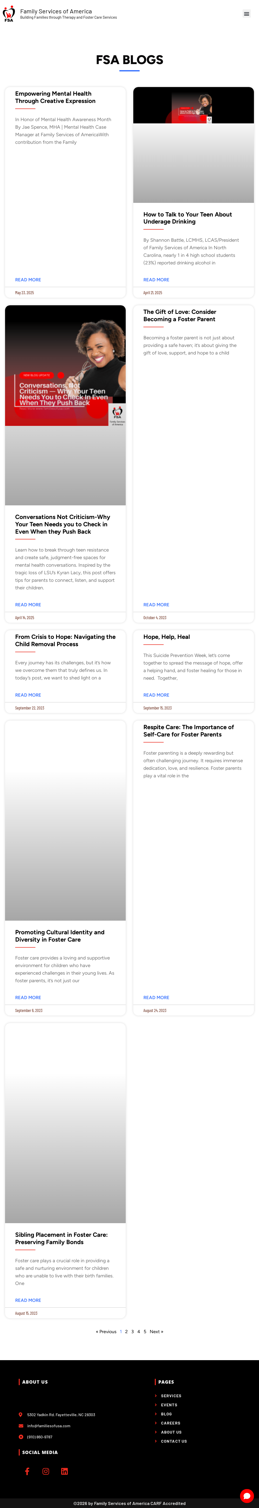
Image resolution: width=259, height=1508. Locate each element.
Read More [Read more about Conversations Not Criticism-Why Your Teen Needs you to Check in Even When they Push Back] (28, 605)
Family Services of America (56, 11)
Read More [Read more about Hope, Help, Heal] (156, 695)
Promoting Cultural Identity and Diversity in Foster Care (59, 936)
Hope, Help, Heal (166, 636)
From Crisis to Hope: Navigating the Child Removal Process (65, 640)
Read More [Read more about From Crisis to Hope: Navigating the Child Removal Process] (28, 695)
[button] (247, 13)
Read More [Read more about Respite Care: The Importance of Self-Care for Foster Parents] (156, 997)
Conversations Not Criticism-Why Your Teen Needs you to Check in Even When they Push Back (62, 524)
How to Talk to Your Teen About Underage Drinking (187, 218)
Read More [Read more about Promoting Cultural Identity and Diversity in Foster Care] (28, 997)
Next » (156, 1331)
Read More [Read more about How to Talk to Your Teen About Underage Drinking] (156, 280)
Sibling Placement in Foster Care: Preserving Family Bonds (61, 1238)
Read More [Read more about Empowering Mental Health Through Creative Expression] (28, 280)
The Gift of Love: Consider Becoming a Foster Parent (179, 315)
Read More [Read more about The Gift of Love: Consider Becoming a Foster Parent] (156, 605)
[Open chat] (247, 1496)
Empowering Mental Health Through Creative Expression (55, 97)
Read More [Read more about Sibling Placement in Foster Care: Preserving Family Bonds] (28, 1300)
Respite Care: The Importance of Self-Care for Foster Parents (188, 731)
